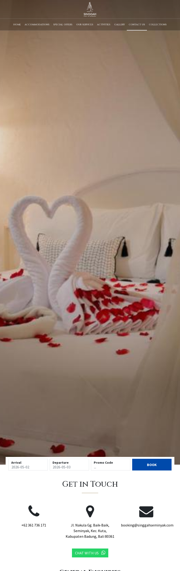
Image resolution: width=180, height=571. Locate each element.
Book (152, 464)
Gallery (119, 24)
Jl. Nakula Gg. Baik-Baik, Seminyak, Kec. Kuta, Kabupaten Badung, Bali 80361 (90, 531)
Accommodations (37, 24)
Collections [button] (158, 24)
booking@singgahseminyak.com (147, 525)
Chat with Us (90, 552)
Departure (60, 462)
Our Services (84, 24)
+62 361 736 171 (33, 525)
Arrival (16, 462)
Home (17, 24)
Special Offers (62, 24)
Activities (103, 24)
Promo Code (103, 462)
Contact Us (137, 24)
